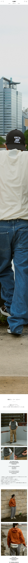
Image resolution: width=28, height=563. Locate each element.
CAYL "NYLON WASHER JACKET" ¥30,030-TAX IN (14, 558)
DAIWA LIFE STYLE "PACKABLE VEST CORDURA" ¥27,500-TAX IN (14, 462)
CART (27, 1)
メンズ (9, 3)
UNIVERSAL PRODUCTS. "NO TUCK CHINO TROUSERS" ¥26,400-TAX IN (14, 472)
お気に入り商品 (25, 1)
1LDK (14, 1)
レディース (14, 3)
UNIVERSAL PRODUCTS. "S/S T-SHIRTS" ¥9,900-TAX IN (16, 467)
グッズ (19, 3)
